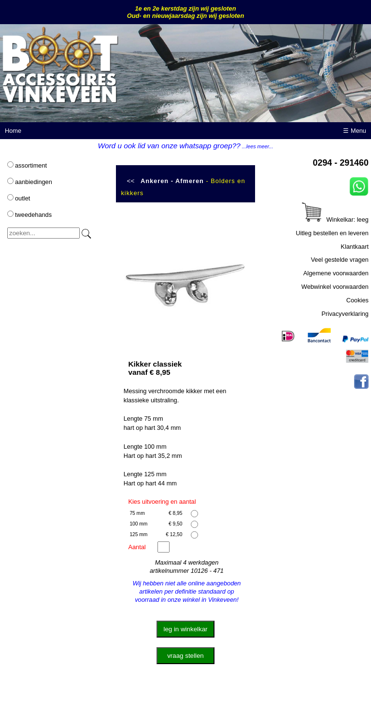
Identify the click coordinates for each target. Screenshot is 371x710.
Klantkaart (355, 246)
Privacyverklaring (345, 313)
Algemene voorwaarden (336, 273)
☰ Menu (354, 130)
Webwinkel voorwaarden (335, 286)
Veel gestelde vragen (340, 259)
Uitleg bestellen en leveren (332, 233)
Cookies (357, 300)
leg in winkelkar (185, 629)
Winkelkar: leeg (335, 219)
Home (13, 130)
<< (131, 181)
